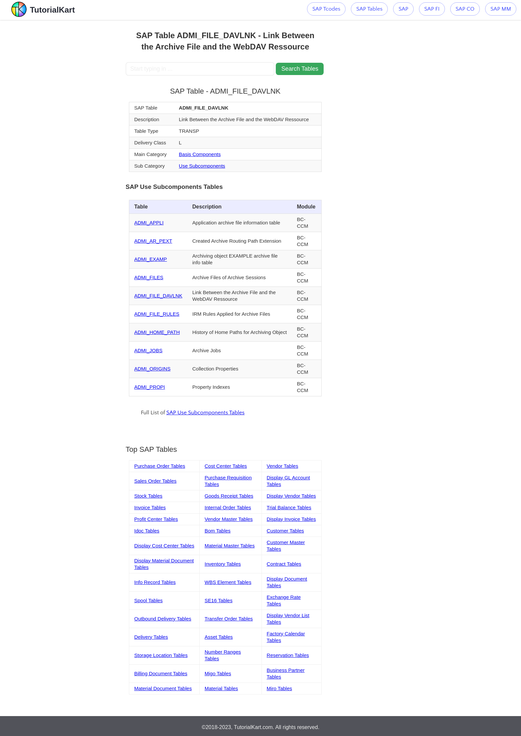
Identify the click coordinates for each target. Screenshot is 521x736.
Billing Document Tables (160, 673)
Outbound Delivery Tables (162, 618)
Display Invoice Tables (291, 519)
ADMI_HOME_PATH (157, 332)
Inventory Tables (223, 564)
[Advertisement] (77, 119)
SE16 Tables (219, 600)
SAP (403, 9)
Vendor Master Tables (229, 519)
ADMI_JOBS (148, 350)
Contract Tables (284, 564)
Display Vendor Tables (291, 496)
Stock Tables (148, 496)
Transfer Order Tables (229, 618)
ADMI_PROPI (149, 387)
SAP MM (500, 9)
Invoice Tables (150, 507)
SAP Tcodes (326, 9)
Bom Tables (218, 530)
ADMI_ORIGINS (152, 368)
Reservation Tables (288, 655)
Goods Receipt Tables (229, 496)
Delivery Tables (151, 637)
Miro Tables (279, 688)
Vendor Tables (282, 466)
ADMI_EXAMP (150, 259)
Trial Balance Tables (289, 507)
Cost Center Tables (226, 466)
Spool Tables (148, 600)
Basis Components (200, 154)
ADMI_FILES (148, 277)
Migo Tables (218, 673)
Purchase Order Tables (159, 466)
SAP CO (465, 9)
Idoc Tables (146, 530)
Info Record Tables (155, 582)
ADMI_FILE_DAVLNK (158, 295)
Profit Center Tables (156, 519)
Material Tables (221, 688)
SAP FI (432, 9)
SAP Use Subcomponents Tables (205, 413)
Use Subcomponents (202, 166)
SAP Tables (369, 9)
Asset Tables (219, 637)
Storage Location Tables (161, 655)
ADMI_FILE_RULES (156, 314)
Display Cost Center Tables (164, 545)
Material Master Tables (230, 545)
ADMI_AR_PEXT (153, 241)
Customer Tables (285, 530)
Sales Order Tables (155, 481)
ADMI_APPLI (148, 222)
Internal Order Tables (228, 507)
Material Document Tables (163, 688)
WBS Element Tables (228, 582)
